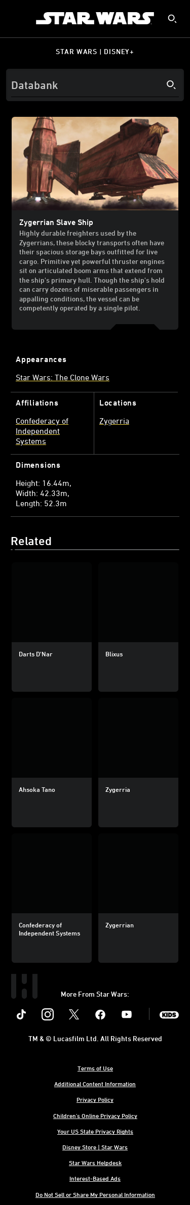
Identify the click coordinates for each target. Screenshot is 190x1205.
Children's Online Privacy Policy (95, 1115)
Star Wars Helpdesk (95, 1162)
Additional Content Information (95, 1083)
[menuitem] (16, 18)
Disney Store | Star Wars (95, 1146)
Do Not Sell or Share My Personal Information (95, 1194)
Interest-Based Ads (95, 1178)
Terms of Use (95, 1068)
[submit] (172, 19)
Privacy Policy (95, 1099)
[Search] (95, 85)
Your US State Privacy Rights (95, 1131)
